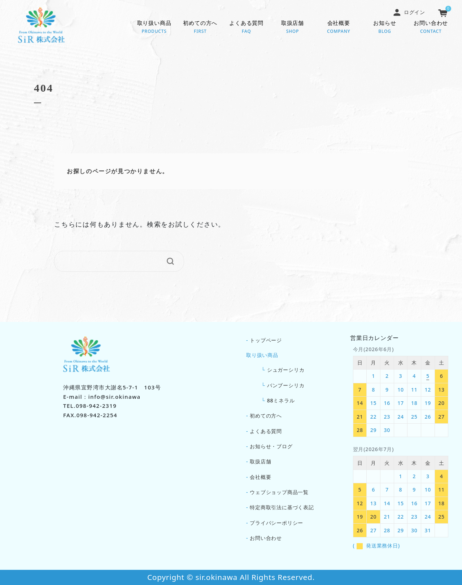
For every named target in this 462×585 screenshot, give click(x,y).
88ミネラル (281, 400)
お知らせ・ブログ (271, 446)
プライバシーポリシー (276, 522)
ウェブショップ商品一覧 (279, 492)
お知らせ (385, 27)
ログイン (409, 12)
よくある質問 (246, 27)
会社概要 (338, 27)
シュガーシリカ (286, 369)
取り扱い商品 (154, 27)
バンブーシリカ (286, 385)
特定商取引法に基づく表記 (282, 507)
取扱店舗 (293, 27)
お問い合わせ (431, 27)
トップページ (266, 340)
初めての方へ (200, 27)
